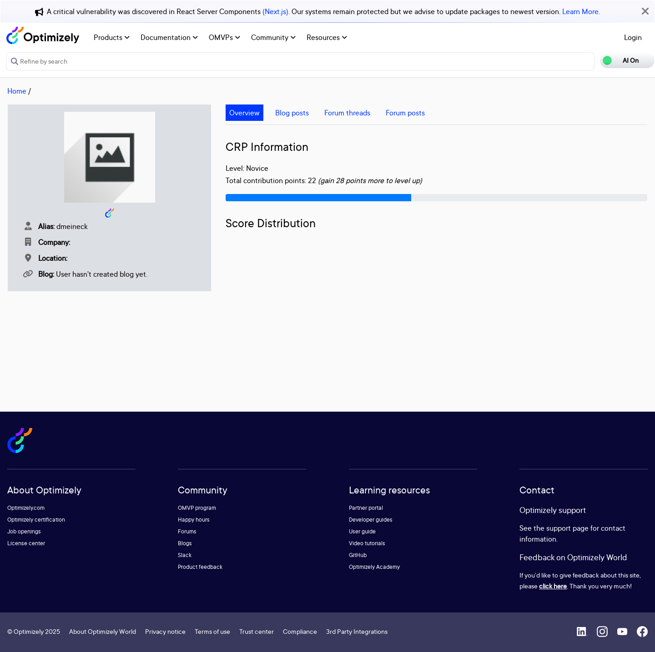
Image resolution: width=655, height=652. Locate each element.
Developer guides (371, 519)
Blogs (185, 543)
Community (273, 37)
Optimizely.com (26, 508)
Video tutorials (367, 543)
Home (16, 91)
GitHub (358, 555)
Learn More (580, 11)
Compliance (300, 631)
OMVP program (197, 508)
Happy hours (194, 519)
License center (26, 543)
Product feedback (200, 567)
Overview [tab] (244, 113)
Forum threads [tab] (347, 113)
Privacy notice (165, 631)
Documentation (169, 37)
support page (567, 528)
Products (112, 37)
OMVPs (224, 37)
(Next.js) (275, 11)
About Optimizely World (102, 631)
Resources (327, 37)
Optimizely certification (36, 519)
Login (633, 37)
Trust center (256, 631)
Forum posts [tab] (405, 113)
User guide (362, 531)
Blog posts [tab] (292, 113)
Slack (184, 555)
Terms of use (212, 631)
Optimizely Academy (374, 567)
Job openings (24, 531)
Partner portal (366, 508)
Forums (187, 531)
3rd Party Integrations (357, 631)
